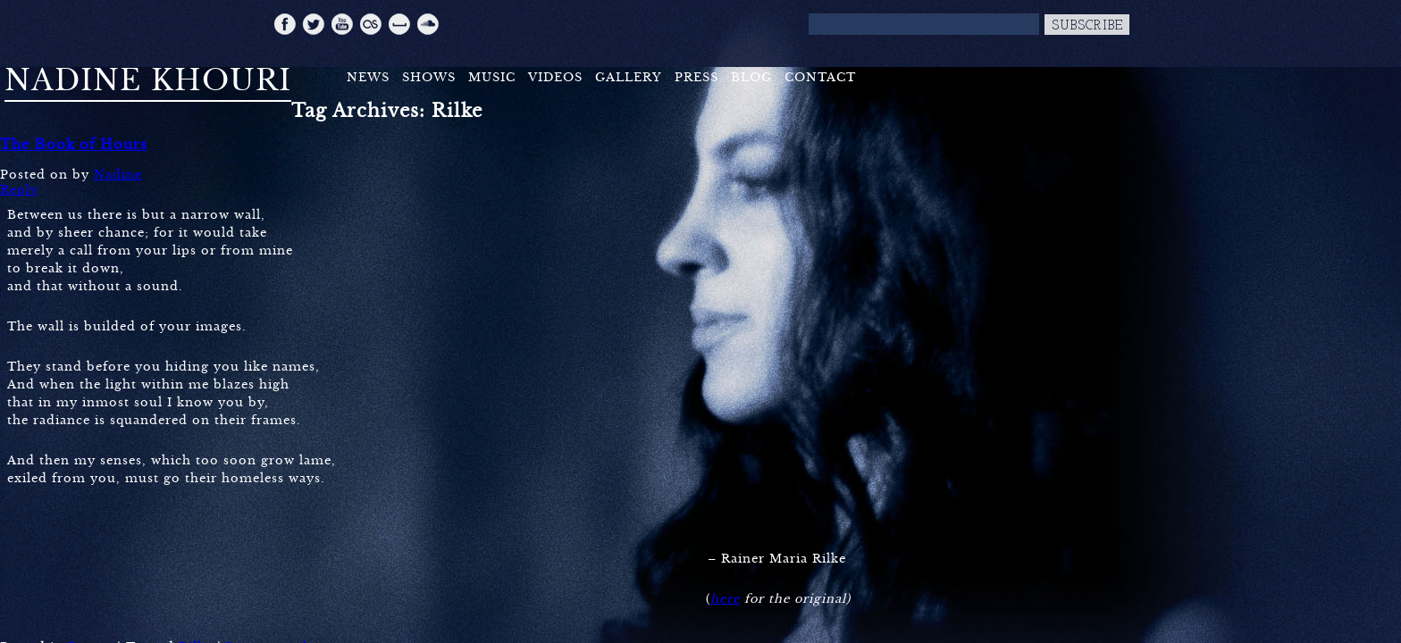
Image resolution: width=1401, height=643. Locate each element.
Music (492, 77)
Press (696, 77)
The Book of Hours (73, 144)
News (368, 77)
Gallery (628, 77)
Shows (429, 77)
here (725, 598)
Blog (751, 77)
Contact (820, 77)
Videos (555, 77)
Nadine (118, 174)
